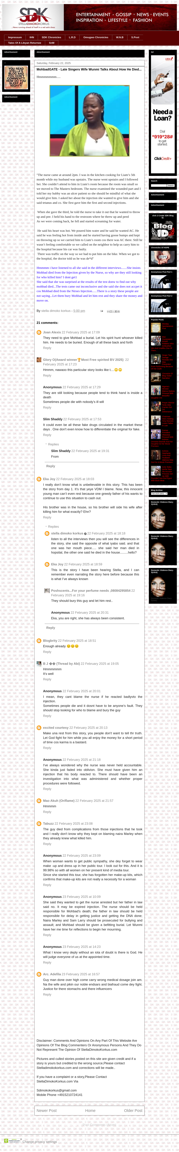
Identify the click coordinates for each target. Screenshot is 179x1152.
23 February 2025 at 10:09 (82, 896)
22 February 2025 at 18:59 (83, 564)
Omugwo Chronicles (95, 37)
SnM (51, 42)
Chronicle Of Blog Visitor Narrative (167, 376)
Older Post (133, 1110)
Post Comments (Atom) (99, 1125)
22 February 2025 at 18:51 (77, 640)
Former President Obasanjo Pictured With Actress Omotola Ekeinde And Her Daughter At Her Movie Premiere (162, 438)
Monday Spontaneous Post (167, 326)
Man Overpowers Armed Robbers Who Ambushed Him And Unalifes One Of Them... (162, 344)
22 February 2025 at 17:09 (81, 332)
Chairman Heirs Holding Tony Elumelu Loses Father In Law (167, 421)
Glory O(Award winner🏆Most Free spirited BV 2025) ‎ (83, 359)
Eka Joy (49, 479)
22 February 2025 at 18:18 (106, 533)
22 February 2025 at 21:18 (82, 759)
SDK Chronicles (51, 37)
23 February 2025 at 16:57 (81, 974)
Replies (53, 444)
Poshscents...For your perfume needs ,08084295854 (91, 590)
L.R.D (72, 37)
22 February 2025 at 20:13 (88, 727)
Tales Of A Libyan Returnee (24, 42)
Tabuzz (48, 823)
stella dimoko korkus (67, 533)
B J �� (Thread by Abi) (61, 663)
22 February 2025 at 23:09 (82, 855)
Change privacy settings (40, 1142)
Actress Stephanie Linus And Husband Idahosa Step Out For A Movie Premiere (162, 456)
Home (90, 1110)
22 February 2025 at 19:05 (100, 663)
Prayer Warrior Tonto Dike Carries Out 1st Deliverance (168, 407)
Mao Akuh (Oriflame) (59, 800)
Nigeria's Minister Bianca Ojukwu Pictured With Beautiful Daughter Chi (163, 392)
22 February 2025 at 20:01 (82, 691)
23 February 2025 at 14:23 (82, 947)
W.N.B (120, 37)
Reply (47, 348)
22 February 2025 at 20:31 (90, 612)
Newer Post (47, 1110)
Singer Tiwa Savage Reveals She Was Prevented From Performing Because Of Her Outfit (162, 362)
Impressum (15, 37)
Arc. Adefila (52, 974)
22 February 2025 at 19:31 (90, 451)
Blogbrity (50, 640)
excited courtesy (56, 727)
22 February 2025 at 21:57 (94, 800)
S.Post (135, 37)
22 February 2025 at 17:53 (82, 419)
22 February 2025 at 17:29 (82, 387)
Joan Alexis (52, 332)
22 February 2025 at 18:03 (75, 479)
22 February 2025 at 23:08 (74, 823)
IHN (32, 37)
